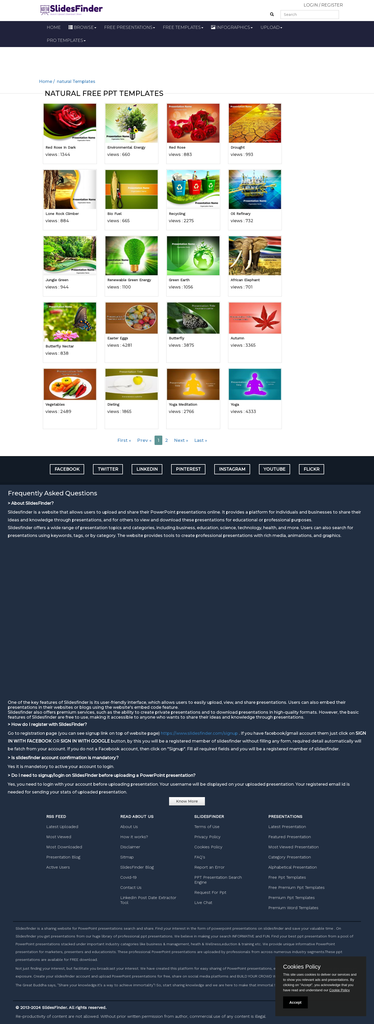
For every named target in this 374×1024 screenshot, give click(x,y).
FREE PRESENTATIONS (129, 27)
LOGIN (311, 5)
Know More (187, 801)
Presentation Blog (63, 857)
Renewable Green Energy (129, 280)
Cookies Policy (208, 846)
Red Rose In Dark (60, 147)
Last (200, 440)
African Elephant (245, 280)
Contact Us (131, 887)
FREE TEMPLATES (183, 27)
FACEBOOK (67, 469)
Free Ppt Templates (287, 877)
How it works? (134, 836)
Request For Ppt (210, 892)
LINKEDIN (147, 469)
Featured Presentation (289, 836)
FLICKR (311, 469)
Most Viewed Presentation (293, 846)
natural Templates (75, 81)
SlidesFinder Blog (137, 867)
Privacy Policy (207, 836)
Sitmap (127, 857)
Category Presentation (289, 857)
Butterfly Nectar (59, 346)
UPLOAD (271, 27)
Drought (238, 147)
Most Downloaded (64, 846)
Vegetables (55, 404)
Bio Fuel (114, 214)
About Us (129, 826)
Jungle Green (56, 280)
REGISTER (332, 5)
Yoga (235, 404)
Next (181, 440)
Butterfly (176, 338)
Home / (47, 81)
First (124, 440)
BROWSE (82, 27)
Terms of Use (206, 826)
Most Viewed (58, 836)
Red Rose (177, 147)
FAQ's (199, 857)
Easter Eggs (117, 338)
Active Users (58, 867)
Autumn (237, 338)
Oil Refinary (240, 214)
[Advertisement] (187, 61)
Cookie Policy (339, 990)
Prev (144, 440)
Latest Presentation (287, 826)
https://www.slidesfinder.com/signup (199, 733)
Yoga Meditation (183, 404)
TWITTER (108, 469)
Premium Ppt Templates (291, 897)
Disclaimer (130, 846)
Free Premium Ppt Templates (296, 887)
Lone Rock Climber (62, 214)
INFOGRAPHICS (232, 27)
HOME (54, 27)
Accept (295, 1002)
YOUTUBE (274, 469)
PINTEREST (188, 469)
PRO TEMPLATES (66, 40)
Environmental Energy (126, 147)
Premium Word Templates (293, 907)
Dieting (113, 404)
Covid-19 (128, 877)
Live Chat (203, 902)
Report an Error (209, 867)
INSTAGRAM (232, 469)
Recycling (177, 214)
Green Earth (179, 280)
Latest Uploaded (62, 826)
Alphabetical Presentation (292, 867)
